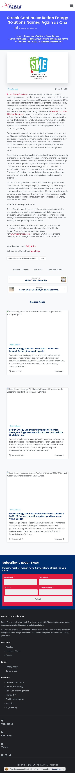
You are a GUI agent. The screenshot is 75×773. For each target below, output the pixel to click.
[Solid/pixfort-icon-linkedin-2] (6, 755)
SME (42, 258)
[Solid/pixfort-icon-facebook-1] (2, 755)
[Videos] (2, 744)
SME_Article (31, 246)
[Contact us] (2, 720)
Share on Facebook (20, 269)
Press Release (52, 36)
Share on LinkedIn (54, 269)
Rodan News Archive (33, 36)
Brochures (6, 735)
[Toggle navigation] (71, 5)
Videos (4, 747)
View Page (35, 251)
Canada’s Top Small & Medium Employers (22, 258)
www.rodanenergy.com (20, 234)
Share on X (37, 269)
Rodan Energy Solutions (17, 94)
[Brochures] (2, 732)
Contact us (7, 723)
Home (18, 36)
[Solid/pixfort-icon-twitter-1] (10, 755)
